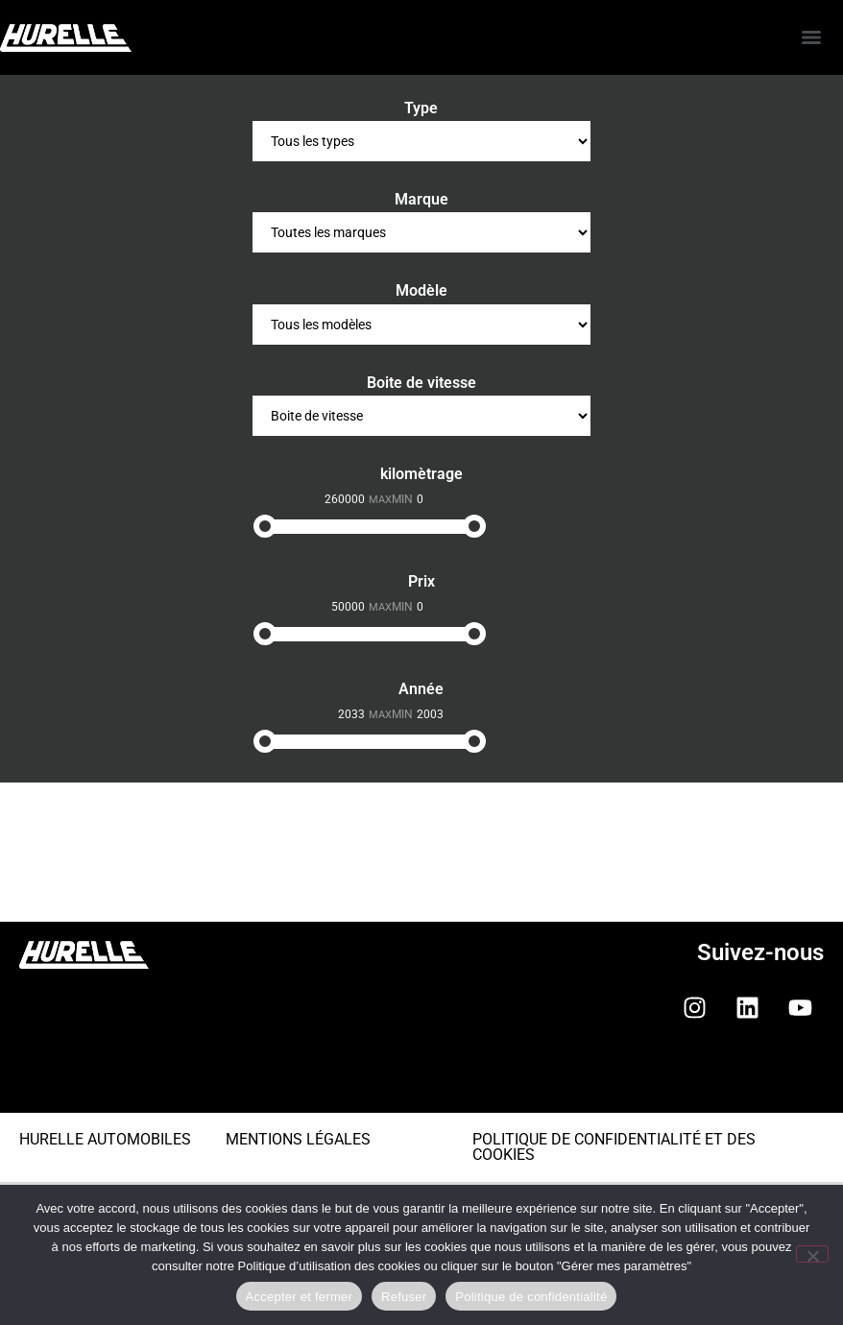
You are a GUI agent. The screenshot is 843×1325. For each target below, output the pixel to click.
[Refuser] (812, 1254)
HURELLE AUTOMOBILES (105, 1139)
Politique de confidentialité (531, 1296)
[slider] (265, 526)
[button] (421, 1081)
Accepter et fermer (299, 1296)
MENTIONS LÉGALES (298, 1139)
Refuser (403, 1296)
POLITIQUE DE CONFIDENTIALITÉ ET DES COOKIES (614, 1147)
